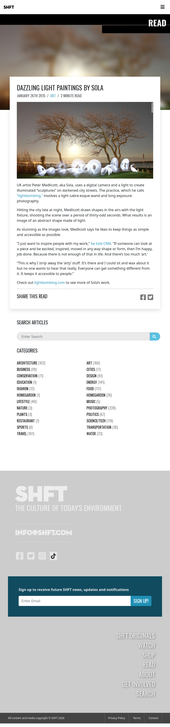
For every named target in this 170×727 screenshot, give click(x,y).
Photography (101, 408)
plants (24, 414)
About (147, 674)
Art (53, 95)
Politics (96, 414)
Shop (148, 655)
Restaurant (28, 420)
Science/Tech (100, 420)
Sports (25, 427)
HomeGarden (28, 395)
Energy (95, 382)
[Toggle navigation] (162, 7)
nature (24, 408)
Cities (94, 369)
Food (94, 388)
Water (94, 433)
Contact (153, 718)
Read (149, 664)
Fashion (25, 388)
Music (93, 401)
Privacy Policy (116, 718)
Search (145, 693)
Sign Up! (141, 600)
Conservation (30, 375)
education (26, 382)
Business (27, 369)
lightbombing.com (49, 282)
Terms (137, 718)
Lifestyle (27, 401)
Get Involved (138, 684)
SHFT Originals (135, 635)
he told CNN (101, 243)
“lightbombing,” (30, 195)
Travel (25, 433)
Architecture (31, 363)
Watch (146, 645)
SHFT (9, 7)
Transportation (102, 427)
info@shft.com (43, 533)
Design (94, 375)
